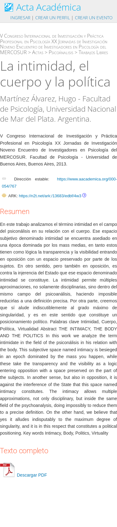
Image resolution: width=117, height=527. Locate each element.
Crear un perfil (52, 18)
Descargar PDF (23, 475)
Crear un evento (94, 18)
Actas (37, 52)
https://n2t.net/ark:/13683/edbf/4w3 (50, 196)
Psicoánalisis (61, 52)
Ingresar (20, 18)
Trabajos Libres (93, 52)
